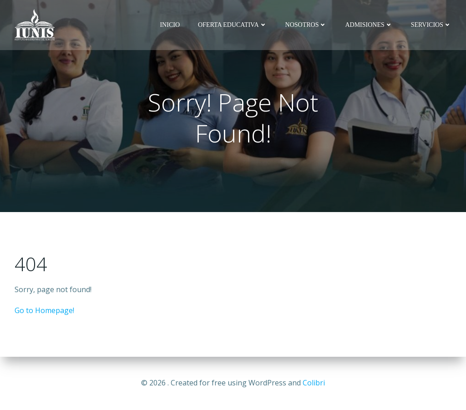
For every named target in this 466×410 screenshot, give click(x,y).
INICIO (170, 24)
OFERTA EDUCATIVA (232, 24)
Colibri (314, 383)
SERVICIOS (431, 24)
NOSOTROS (306, 24)
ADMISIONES (368, 24)
